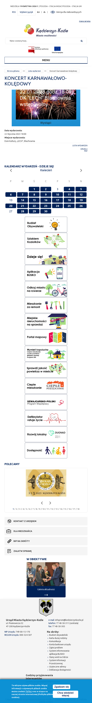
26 (81, 205)
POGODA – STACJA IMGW (50, 6)
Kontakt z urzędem (25, 521)
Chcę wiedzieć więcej (65, 694)
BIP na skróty (22, 541)
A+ (38, 12)
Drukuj (84, 149)
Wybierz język (26, 12)
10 (57, 194)
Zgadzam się (61, 687)
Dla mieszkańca (23, 531)
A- (45, 12)
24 (57, 205)
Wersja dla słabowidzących (68, 12)
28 (22, 211)
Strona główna (13, 71)
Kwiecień (46, 170)
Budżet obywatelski (58, 635)
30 (45, 211)
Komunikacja (55, 641)
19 (81, 200)
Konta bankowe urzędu (60, 644)
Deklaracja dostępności (60, 670)
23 (45, 205)
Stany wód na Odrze (58, 657)
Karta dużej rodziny (58, 638)
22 (34, 205)
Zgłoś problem (56, 647)
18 (69, 200)
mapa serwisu (84, 21)
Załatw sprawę (23, 551)
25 (69, 205)
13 (57, 509)
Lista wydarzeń (34, 71)
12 (81, 194)
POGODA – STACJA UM (72, 6)
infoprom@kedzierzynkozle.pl (69, 620)
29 (34, 211)
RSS (14, 12)
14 (22, 200)
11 (69, 194)
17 (57, 200)
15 (34, 200)
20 (10, 205)
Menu (46, 60)
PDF (85, 151)
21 (22, 205)
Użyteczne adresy (57, 666)
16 (45, 200)
